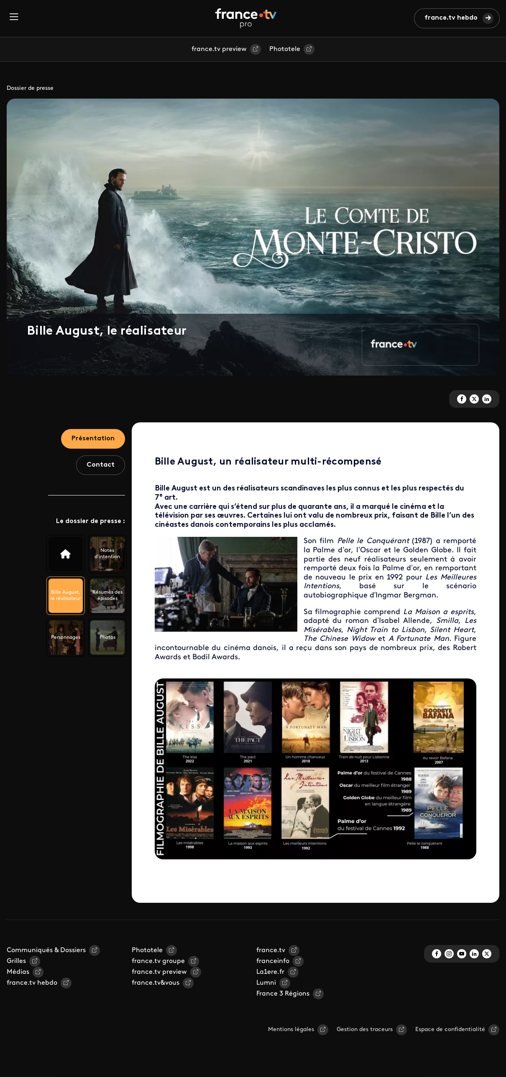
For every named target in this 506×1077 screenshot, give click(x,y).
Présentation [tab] (93, 438)
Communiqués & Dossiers (46, 950)
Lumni (266, 983)
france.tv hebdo (451, 18)
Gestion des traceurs (365, 1029)
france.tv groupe (158, 961)
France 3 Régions (282, 994)
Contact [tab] (101, 465)
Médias (18, 972)
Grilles (16, 961)
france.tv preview (219, 49)
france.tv (270, 950)
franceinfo (272, 961)
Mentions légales (291, 1029)
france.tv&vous (155, 983)
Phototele (284, 49)
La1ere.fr (270, 972)
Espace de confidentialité (450, 1029)
